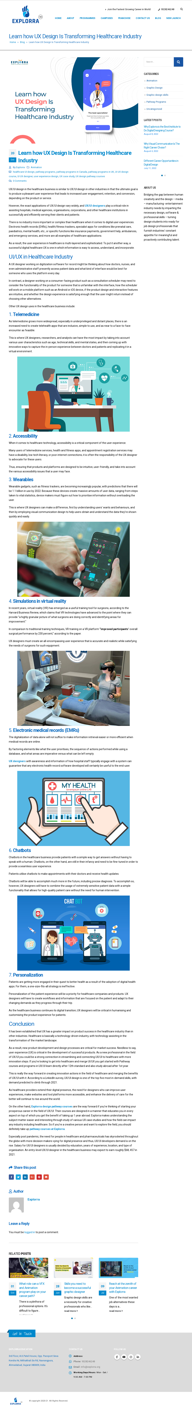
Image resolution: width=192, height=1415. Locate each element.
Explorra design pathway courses (52, 1106)
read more (26, 1315)
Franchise (124, 18)
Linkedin (138, 1362)
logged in (29, 1232)
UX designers (17, 761)
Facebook (11, 1177)
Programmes (87, 18)
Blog (158, 18)
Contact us (143, 18)
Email (48, 1177)
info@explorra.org (90, 1371)
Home (58, 18)
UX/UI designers (95, 205)
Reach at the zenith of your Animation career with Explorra (123, 1288)
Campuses (107, 18)
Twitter (19, 1177)
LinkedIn (26, 1177)
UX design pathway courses (90, 176)
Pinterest (41, 1177)
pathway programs (45, 171)
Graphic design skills (157, 94)
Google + (34, 1177)
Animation (36, 167)
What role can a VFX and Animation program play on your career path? (32, 1290)
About (70, 18)
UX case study (66, 176)
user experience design (46, 176)
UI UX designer (25, 176)
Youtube (124, 1362)
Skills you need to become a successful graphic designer (77, 1288)
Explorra (20, 167)
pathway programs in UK (101, 171)
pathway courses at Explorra (47, 1128)
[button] (72, 1323)
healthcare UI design (23, 171)
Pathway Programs (156, 101)
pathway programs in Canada (71, 171)
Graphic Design (154, 87)
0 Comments (20, 180)
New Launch (173, 18)
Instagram (131, 1362)
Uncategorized (154, 108)
